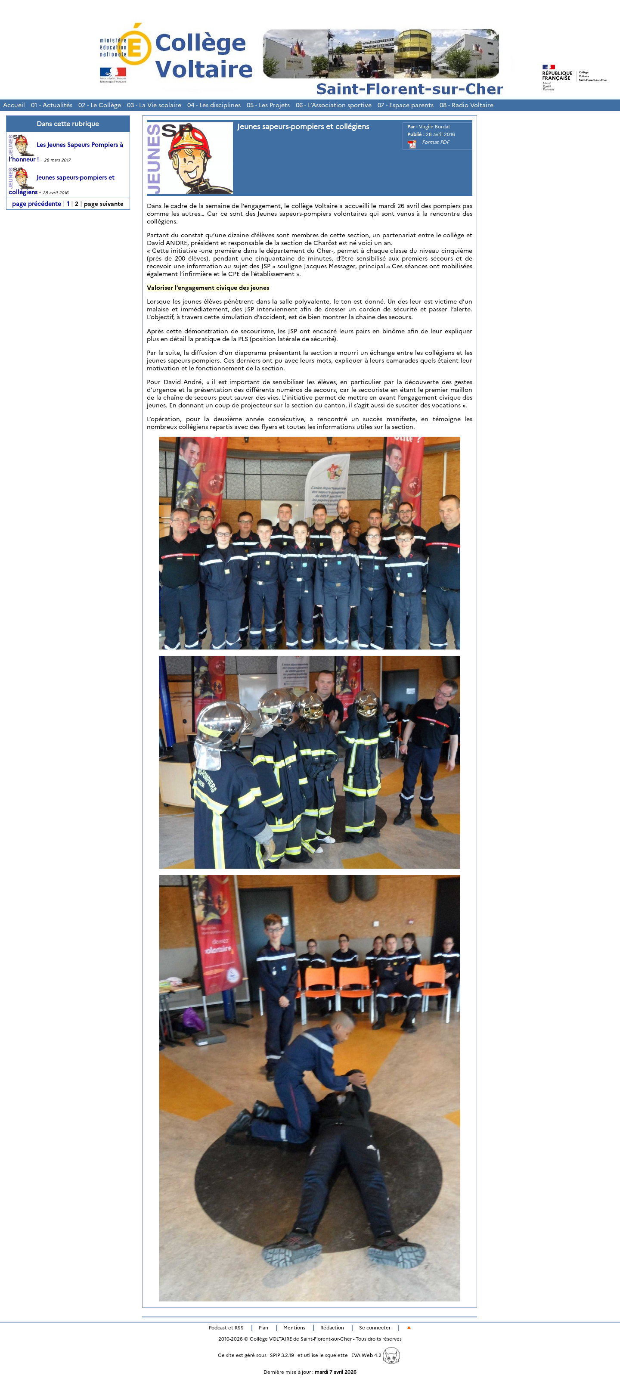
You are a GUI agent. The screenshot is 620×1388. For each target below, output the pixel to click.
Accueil (14, 105)
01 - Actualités (51, 105)
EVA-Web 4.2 (375, 1355)
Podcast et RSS (226, 1328)
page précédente (36, 203)
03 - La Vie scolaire (154, 105)
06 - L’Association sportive (334, 105)
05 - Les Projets (268, 105)
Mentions (294, 1328)
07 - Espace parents (406, 105)
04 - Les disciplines (214, 105)
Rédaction (332, 1328)
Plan (263, 1328)
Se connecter (375, 1328)
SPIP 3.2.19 (282, 1355)
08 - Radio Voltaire (466, 105)
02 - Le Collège (99, 105)
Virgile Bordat (434, 127)
